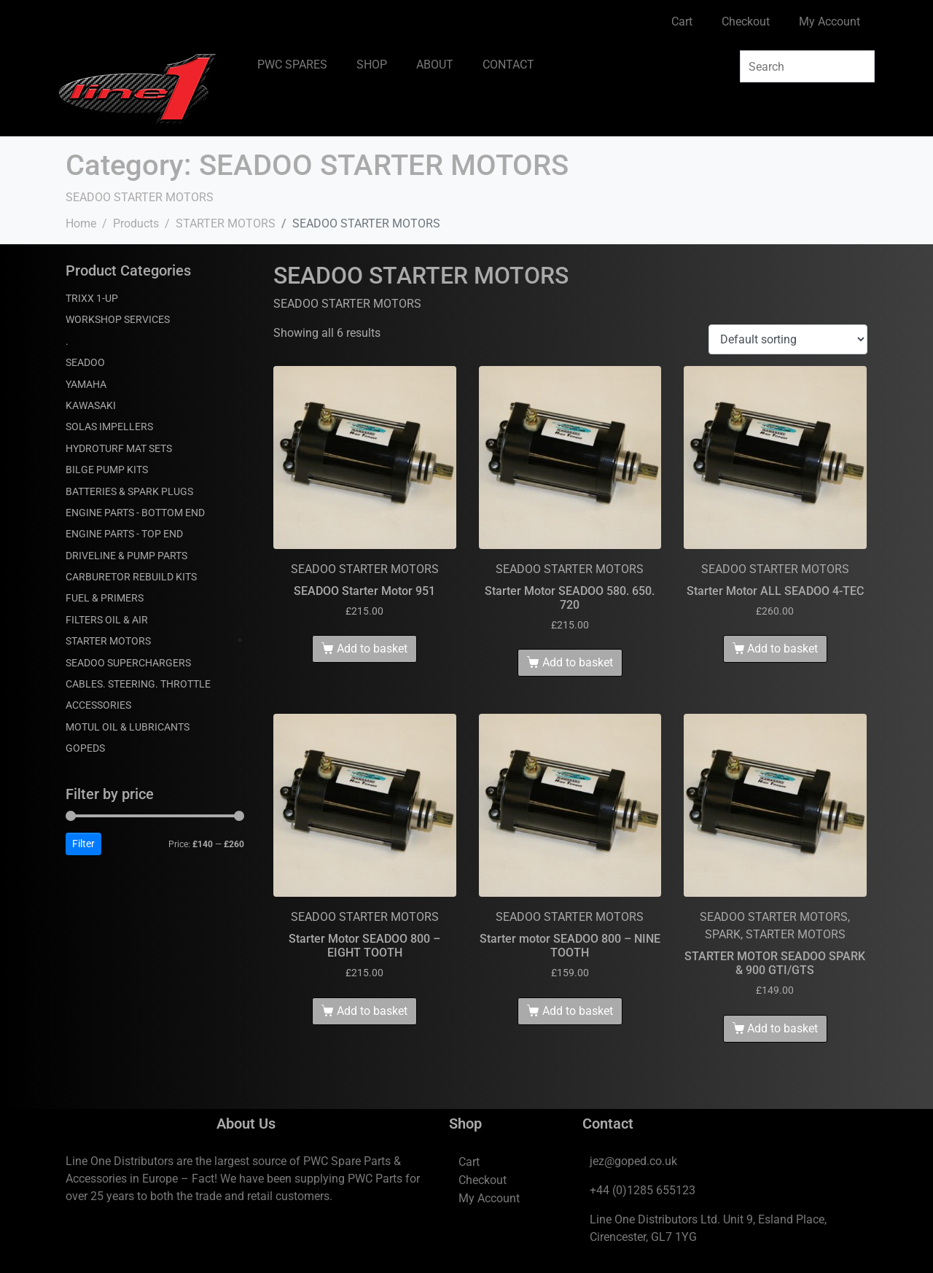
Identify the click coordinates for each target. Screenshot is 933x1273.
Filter (83, 843)
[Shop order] (787, 339)
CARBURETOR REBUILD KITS (131, 577)
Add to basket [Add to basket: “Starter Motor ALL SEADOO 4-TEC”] (782, 648)
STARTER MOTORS (108, 641)
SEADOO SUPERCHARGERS (128, 663)
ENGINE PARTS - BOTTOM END (135, 512)
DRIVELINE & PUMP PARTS (126, 555)
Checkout (746, 21)
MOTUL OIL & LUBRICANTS (128, 727)
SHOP (371, 64)
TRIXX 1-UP (92, 298)
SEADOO (85, 362)
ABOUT (434, 64)
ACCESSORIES (98, 705)
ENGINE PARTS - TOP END (124, 534)
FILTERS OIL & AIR (107, 620)
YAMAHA (86, 384)
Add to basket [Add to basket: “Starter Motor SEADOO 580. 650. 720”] (577, 662)
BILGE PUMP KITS (107, 469)
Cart (681, 21)
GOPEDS (85, 748)
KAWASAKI (91, 405)
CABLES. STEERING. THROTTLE (138, 684)
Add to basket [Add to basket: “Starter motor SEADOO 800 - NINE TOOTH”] (577, 1011)
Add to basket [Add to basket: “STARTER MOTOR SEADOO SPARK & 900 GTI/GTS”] (782, 1028)
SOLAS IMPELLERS (109, 426)
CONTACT (508, 64)
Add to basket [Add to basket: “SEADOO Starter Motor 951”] (372, 648)
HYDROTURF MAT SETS (119, 448)
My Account (829, 21)
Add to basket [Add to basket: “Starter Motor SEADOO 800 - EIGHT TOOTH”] (372, 1011)
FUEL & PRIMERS (105, 598)
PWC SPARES (292, 64)
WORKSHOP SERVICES (118, 319)
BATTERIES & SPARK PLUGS (129, 491)
